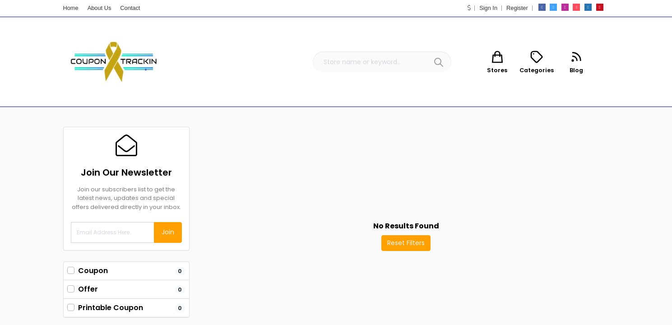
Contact (130, 8)
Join (168, 232)
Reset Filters (406, 242)
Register (517, 8)
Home (71, 8)
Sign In (488, 8)
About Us (99, 8)
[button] (469, 8)
